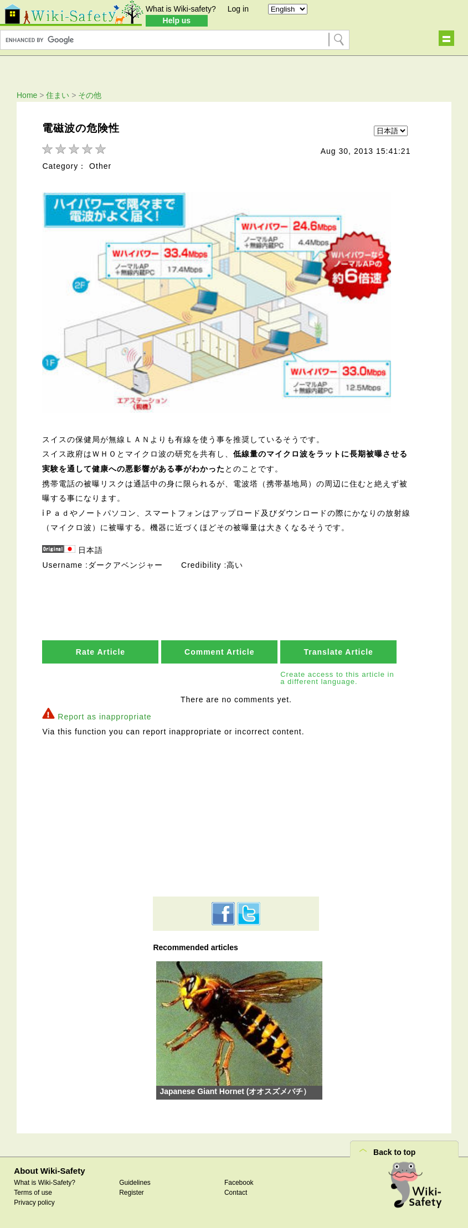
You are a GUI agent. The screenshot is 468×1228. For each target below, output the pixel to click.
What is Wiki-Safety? (44, 1183)
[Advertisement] (236, 817)
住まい (57, 95)
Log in (238, 8)
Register (131, 1193)
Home (27, 95)
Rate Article (100, 653)
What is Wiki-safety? (181, 8)
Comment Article (219, 653)
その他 (89, 95)
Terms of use (33, 1193)
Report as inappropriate (104, 717)
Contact (235, 1193)
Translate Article (338, 653)
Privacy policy (34, 1203)
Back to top (394, 1153)
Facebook (239, 1183)
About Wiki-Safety (49, 1172)
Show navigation (446, 38)
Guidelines (135, 1183)
